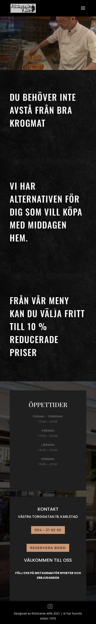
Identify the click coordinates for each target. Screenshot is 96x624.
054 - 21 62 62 (48, 530)
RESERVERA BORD (48, 548)
